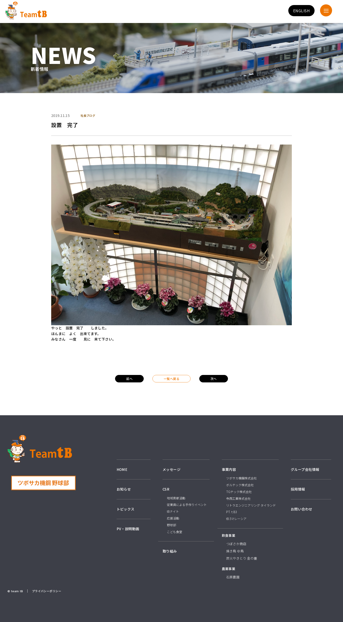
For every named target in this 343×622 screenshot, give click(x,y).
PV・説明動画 (128, 528)
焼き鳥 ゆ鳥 (235, 551)
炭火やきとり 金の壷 (241, 558)
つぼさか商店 (236, 543)
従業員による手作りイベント (187, 504)
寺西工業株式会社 (238, 498)
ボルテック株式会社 (240, 485)
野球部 (171, 525)
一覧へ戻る (171, 378)
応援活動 (173, 518)
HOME (122, 469)
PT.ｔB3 (231, 512)
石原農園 (233, 577)
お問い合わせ (301, 509)
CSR (166, 489)
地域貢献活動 (176, 498)
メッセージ (171, 469)
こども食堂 (174, 532)
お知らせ (124, 489)
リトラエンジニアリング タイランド (251, 505)
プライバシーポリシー (46, 591)
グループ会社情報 (305, 469)
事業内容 (229, 469)
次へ (213, 378)
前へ (129, 378)
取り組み (170, 551)
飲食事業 (228, 535)
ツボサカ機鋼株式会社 (241, 478)
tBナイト (173, 511)
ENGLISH (301, 10)
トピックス (126, 509)
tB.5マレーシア (236, 518)
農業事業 (228, 568)
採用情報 (298, 489)
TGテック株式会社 (239, 491)
